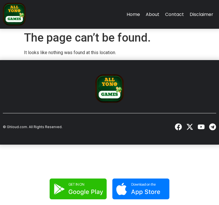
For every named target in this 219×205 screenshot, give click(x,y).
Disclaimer (201, 14)
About (152, 14)
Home (133, 14)
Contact (174, 14)
